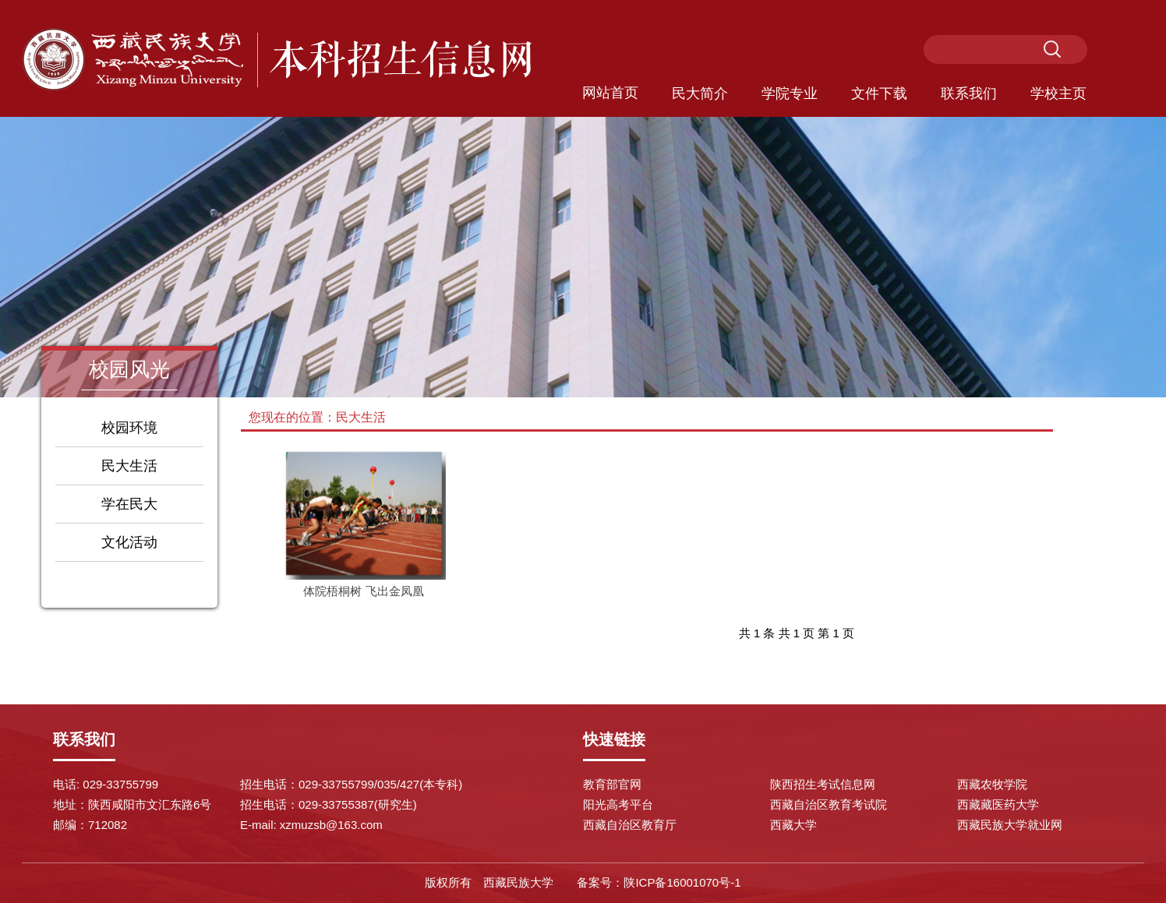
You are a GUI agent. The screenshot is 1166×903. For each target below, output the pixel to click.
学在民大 (129, 504)
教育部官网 (612, 784)
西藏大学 (793, 824)
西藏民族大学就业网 (1009, 824)
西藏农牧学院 (992, 784)
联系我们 (969, 93)
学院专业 (789, 93)
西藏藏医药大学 (998, 804)
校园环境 (129, 428)
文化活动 (129, 542)
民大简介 (700, 93)
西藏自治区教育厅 (630, 824)
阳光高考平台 (618, 804)
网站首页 (610, 93)
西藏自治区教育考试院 (828, 804)
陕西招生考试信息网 (822, 784)
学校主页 (1058, 93)
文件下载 (879, 93)
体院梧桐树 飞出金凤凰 (363, 591)
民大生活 (129, 466)
